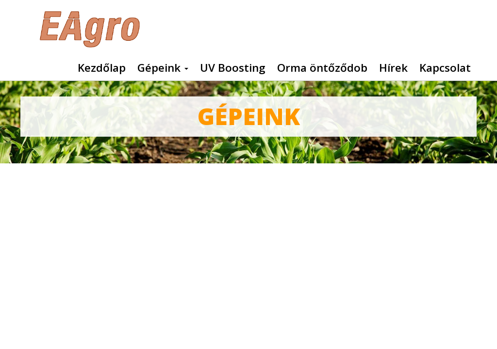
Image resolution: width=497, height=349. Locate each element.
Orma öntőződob (322, 68)
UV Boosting (232, 68)
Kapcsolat (445, 68)
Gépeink (162, 68)
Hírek (393, 68)
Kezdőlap (102, 68)
